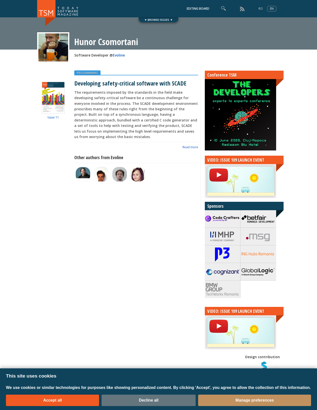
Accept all (52, 400)
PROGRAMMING (87, 73)
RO (261, 8)
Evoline (119, 55)
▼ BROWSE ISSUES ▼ (158, 20)
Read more (190, 147)
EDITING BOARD (198, 8)
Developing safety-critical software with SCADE (130, 83)
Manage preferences (255, 400)
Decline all (148, 400)
